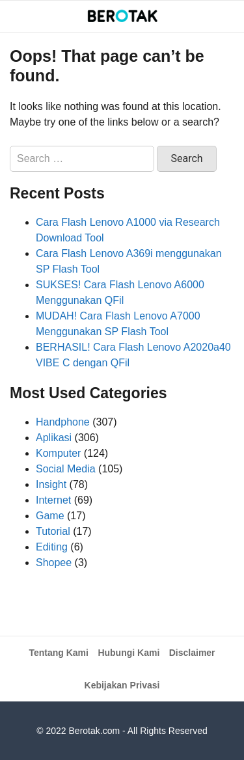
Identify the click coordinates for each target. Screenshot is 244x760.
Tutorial (53, 531)
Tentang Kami (58, 652)
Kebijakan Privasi (122, 685)
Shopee (54, 562)
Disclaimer (192, 652)
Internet (53, 500)
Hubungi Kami (128, 652)
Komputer (58, 453)
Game (50, 515)
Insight (51, 484)
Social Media (66, 468)
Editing (52, 546)
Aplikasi (54, 437)
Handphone (63, 422)
